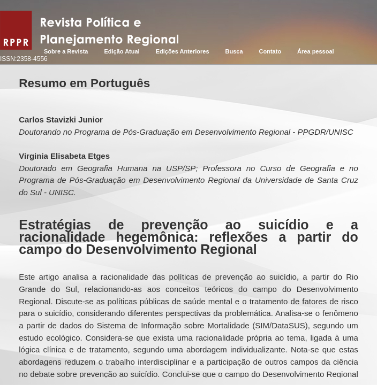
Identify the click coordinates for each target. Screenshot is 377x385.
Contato (270, 51)
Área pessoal (315, 51)
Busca (234, 51)
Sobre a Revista (66, 51)
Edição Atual (121, 51)
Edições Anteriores (182, 51)
